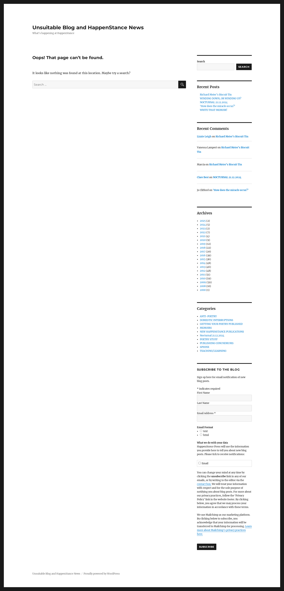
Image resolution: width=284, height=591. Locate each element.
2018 (202, 247)
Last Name (203, 403)
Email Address (206, 413)
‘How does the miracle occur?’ (217, 106)
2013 (202, 267)
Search (201, 61)
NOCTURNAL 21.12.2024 (213, 102)
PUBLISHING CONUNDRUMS (217, 343)
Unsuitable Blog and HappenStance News (88, 27)
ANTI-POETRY (208, 316)
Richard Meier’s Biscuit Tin (216, 94)
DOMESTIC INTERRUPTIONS (216, 320)
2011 (202, 274)
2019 (203, 243)
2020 (203, 240)
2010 (202, 278)
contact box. (204, 484)
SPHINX (204, 347)
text (205, 431)
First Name (203, 392)
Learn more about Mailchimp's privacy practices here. (224, 530)
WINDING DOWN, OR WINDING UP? (220, 98)
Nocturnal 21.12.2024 (212, 335)
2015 (202, 259)
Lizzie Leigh (204, 136)
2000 (203, 290)
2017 (202, 251)
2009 (203, 282)
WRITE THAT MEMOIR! (213, 110)
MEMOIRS (206, 327)
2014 (202, 263)
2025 (203, 220)
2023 (203, 228)
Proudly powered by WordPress (102, 573)
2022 (203, 232)
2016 (203, 255)
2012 (202, 270)
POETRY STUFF (209, 339)
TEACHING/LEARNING (213, 350)
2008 (203, 286)
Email (203, 463)
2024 (203, 224)
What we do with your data (212, 442)
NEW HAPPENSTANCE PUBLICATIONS (222, 331)
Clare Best (203, 177)
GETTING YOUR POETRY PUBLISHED (221, 324)
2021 (202, 236)
